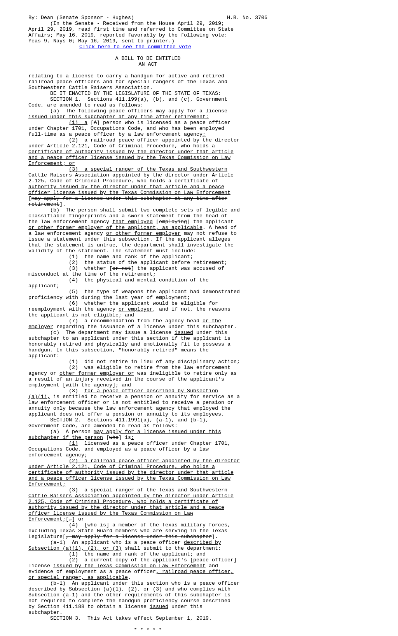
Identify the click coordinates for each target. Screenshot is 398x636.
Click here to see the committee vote (135, 47)
